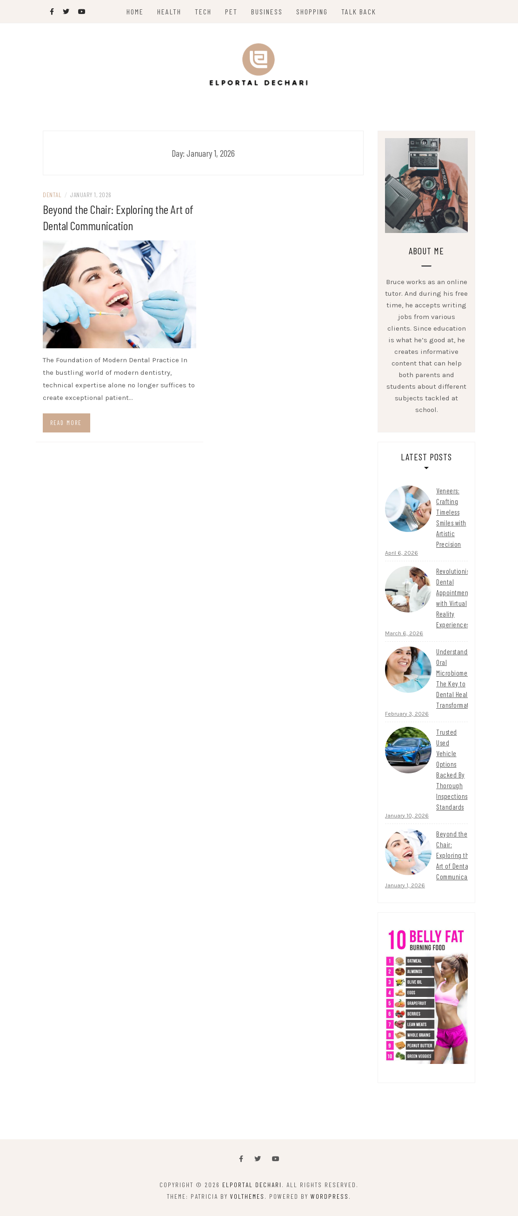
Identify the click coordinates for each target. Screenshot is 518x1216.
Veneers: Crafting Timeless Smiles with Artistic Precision (451, 517)
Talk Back (358, 11)
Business (267, 11)
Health (169, 11)
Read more (66, 422)
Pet (231, 11)
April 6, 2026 (401, 553)
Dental (52, 195)
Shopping (312, 11)
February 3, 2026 (407, 714)
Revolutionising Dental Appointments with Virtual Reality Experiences (457, 598)
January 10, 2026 (407, 815)
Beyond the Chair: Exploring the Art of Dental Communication (457, 855)
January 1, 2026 (405, 885)
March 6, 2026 (404, 633)
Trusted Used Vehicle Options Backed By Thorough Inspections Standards (452, 769)
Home (135, 11)
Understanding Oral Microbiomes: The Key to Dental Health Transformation (457, 678)
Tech (203, 11)
